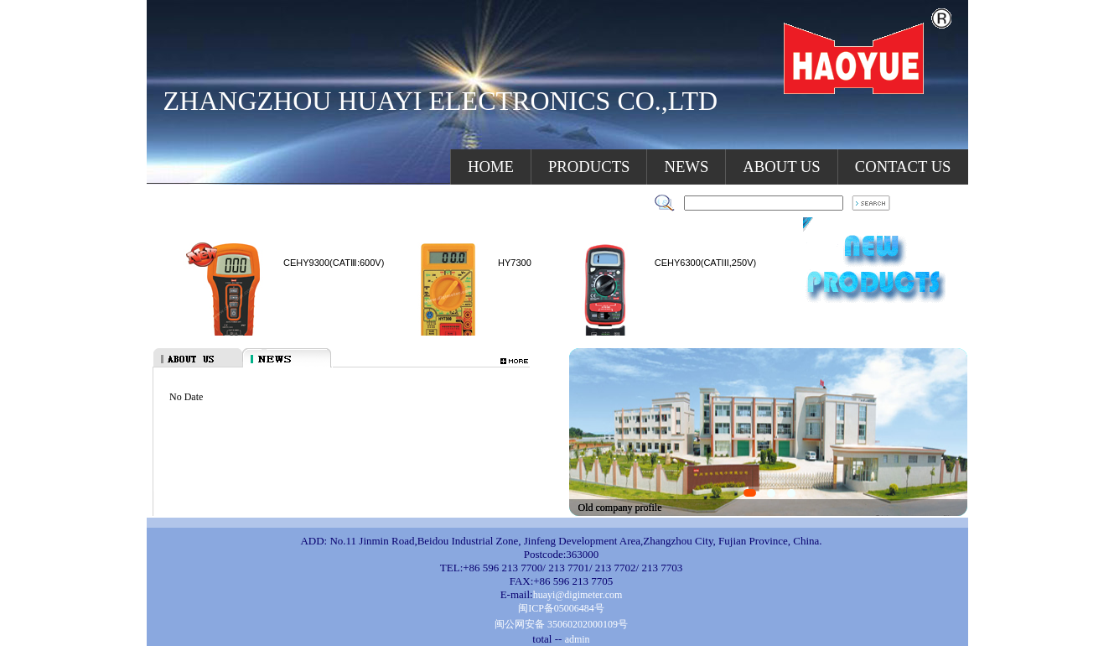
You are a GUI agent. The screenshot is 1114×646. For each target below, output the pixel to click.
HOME (491, 166)
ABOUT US (781, 166)
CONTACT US (903, 166)
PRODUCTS (589, 166)
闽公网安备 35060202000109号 (561, 624)
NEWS (686, 166)
